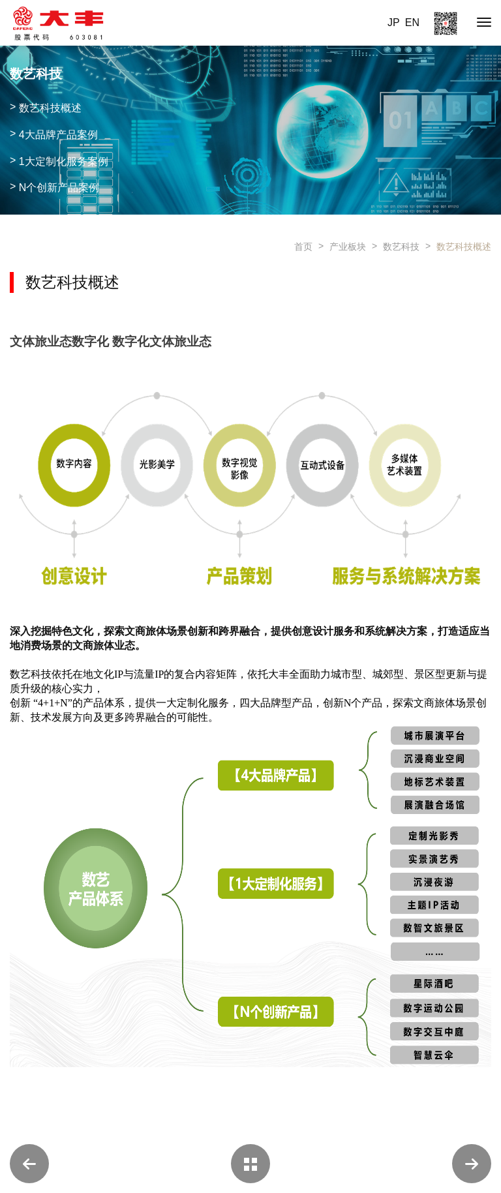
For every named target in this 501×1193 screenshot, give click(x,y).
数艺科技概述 (463, 246)
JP (393, 22)
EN (412, 22)
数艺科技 (401, 246)
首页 (303, 246)
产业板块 (347, 246)
